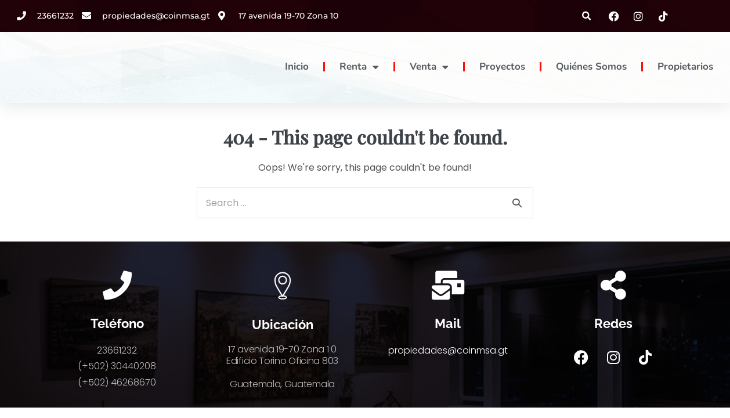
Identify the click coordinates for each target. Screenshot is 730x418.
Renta (359, 67)
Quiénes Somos (591, 66)
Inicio (297, 66)
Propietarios (685, 66)
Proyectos (502, 66)
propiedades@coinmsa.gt (448, 350)
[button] (587, 16)
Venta (429, 67)
